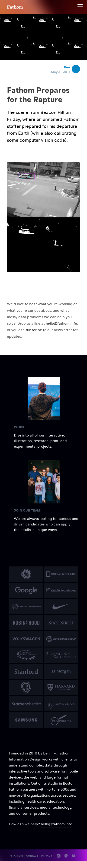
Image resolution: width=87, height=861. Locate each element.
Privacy (46, 855)
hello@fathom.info (56, 824)
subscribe (34, 329)
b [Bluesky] (73, 856)
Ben (67, 67)
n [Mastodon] (66, 856)
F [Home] (15, 7)
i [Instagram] (59, 856)
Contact (32, 855)
